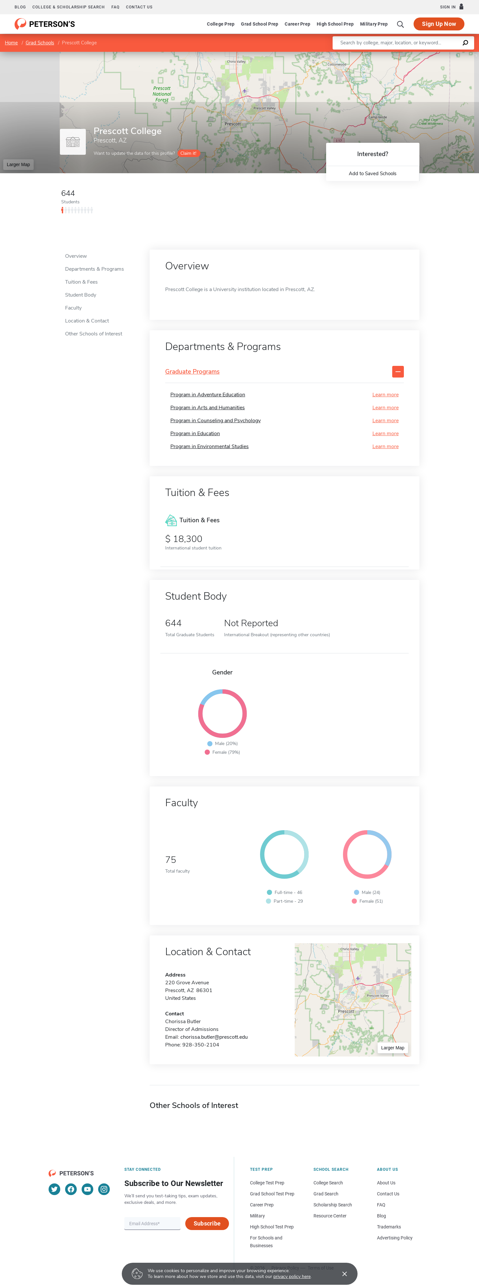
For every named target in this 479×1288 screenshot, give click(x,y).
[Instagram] (104, 1189)
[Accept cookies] (340, 1274)
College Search (328, 1182)
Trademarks (389, 1226)
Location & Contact (87, 320)
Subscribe (207, 1223)
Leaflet (400, 55)
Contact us (139, 7)
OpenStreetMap (435, 55)
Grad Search (326, 1193)
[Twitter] (54, 1189)
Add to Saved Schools (372, 173)
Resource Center (330, 1215)
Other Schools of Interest (93, 333)
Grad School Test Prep (272, 1193)
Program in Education (195, 433)
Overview (76, 256)
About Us (386, 1182)
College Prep (220, 24)
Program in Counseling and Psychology (215, 420)
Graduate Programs (192, 372)
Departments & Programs (94, 269)
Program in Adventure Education (207, 394)
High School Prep (335, 24)
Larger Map (18, 164)
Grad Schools (40, 43)
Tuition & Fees (81, 282)
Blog (20, 7)
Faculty (73, 307)
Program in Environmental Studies (209, 446)
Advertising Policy (395, 1237)
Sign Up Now (439, 23)
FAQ (115, 7)
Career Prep (297, 24)
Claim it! (188, 153)
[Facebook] (71, 1189)
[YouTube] (87, 1189)
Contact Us (388, 1193)
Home (11, 43)
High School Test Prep (272, 1226)
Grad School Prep (259, 24)
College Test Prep (267, 1182)
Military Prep (374, 24)
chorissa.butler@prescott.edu (214, 1037)
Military (257, 1215)
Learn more (385, 394)
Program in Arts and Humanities (207, 407)
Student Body (80, 295)
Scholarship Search (333, 1204)
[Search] (400, 24)
